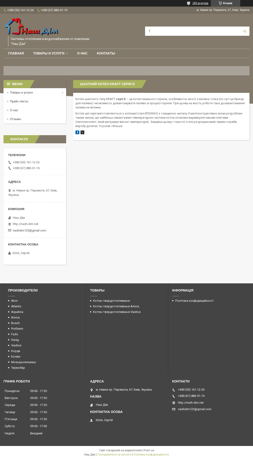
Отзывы (15, 119)
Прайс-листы (19, 101)
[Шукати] (245, 31)
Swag (15, 340)
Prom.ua (148, 450)
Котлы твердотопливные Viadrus (117, 312)
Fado (14, 334)
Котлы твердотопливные (111, 300)
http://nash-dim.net (25, 224)
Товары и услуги (49, 53)
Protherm (17, 328)
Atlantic (16, 306)
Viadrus (16, 345)
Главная (16, 53)
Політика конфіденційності (194, 300)
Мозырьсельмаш (23, 362)
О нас (82, 53)
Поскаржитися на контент (114, 454)
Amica (15, 317)
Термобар (18, 367)
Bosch (15, 323)
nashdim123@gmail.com (29, 230)
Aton (14, 300)
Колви (15, 356)
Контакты (106, 53)
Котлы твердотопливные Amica (116, 306)
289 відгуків (200, 3)
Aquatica (17, 312)
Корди (15, 351)
